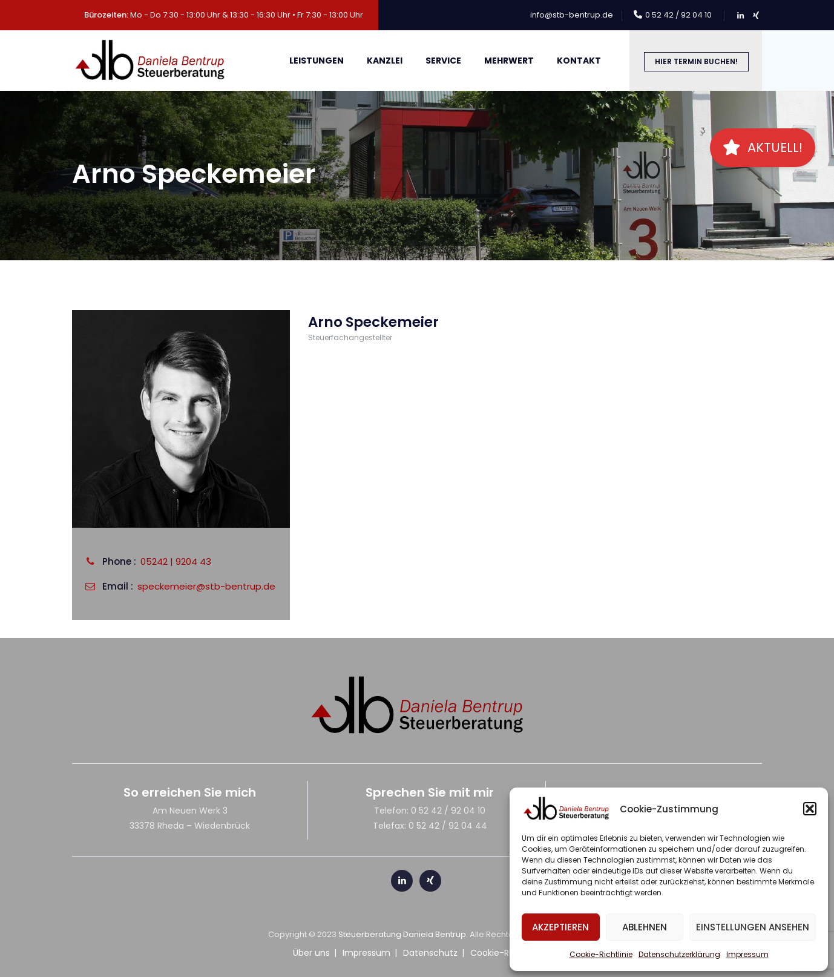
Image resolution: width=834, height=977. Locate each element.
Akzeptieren (560, 927)
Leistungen (316, 60)
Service (443, 60)
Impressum (747, 954)
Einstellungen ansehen (752, 927)
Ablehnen (644, 927)
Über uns (311, 953)
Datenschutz (430, 953)
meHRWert (509, 60)
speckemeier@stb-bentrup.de (206, 586)
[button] (810, 809)
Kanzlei (384, 60)
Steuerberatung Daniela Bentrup (402, 934)
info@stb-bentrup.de (571, 15)
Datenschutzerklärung (679, 954)
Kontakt (579, 60)
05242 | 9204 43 (175, 561)
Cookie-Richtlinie (601, 954)
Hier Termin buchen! (696, 61)
